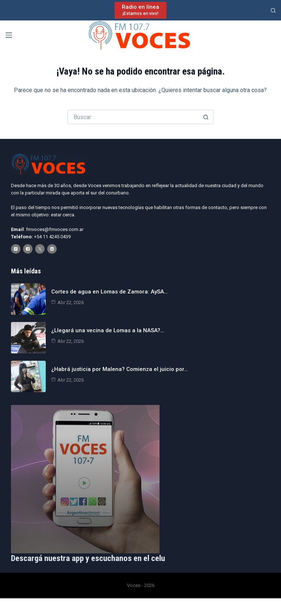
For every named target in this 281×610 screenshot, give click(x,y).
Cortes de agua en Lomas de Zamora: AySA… (109, 291)
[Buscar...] (133, 117)
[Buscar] (273, 10)
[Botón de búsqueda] (206, 117)
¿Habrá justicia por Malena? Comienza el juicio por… (119, 369)
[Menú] (8, 35)
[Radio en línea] (140, 10)
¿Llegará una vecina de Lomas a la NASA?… (107, 330)
